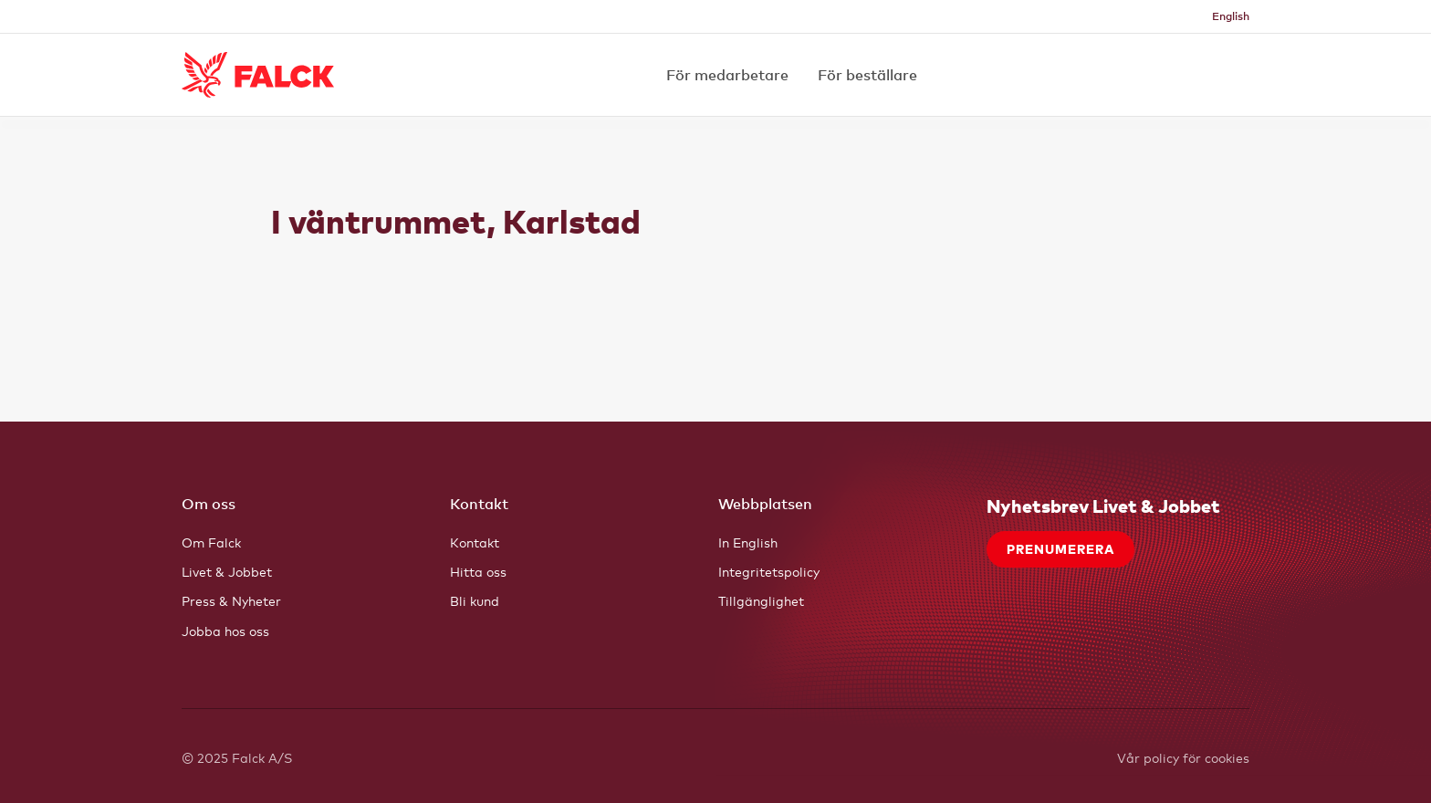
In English (748, 542)
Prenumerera (1060, 549)
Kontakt (474, 542)
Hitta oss (478, 571)
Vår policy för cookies (1183, 758)
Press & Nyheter (231, 601)
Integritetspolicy (769, 571)
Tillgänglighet (761, 601)
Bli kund (474, 601)
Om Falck (211, 542)
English (1230, 16)
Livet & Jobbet (227, 571)
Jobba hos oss (225, 631)
